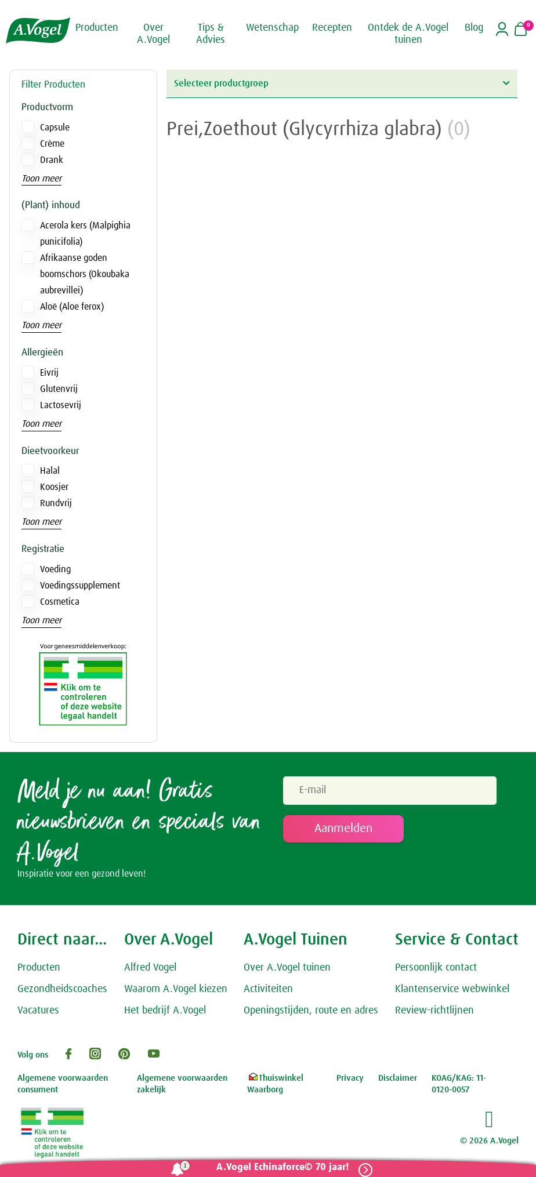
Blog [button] (474, 28)
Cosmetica (59, 601)
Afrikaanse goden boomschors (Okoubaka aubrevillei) (84, 274)
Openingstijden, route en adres (311, 1012)
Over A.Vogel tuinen (287, 969)
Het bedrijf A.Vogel (165, 1012)
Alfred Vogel (150, 969)
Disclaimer (397, 1080)
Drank (51, 160)
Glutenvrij (59, 389)
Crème (52, 143)
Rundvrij (56, 503)
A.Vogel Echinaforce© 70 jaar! (279, 1167)
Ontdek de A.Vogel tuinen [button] (408, 34)
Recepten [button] (332, 28)
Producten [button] (96, 28)
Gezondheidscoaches (62, 991)
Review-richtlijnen (434, 1012)
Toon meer (41, 178)
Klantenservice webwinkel (452, 991)
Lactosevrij (60, 405)
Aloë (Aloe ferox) (72, 306)
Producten (38, 969)
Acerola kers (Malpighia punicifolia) (85, 233)
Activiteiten (268, 991)
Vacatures (38, 1012)
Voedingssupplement (80, 585)
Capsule (55, 127)
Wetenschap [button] (272, 28)
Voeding (55, 569)
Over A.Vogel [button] (153, 34)
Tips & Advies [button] (210, 34)
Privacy (350, 1080)
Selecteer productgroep (341, 83)
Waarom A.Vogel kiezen (175, 991)
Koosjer (54, 487)
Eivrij (49, 372)
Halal (50, 470)
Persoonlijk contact (436, 969)
